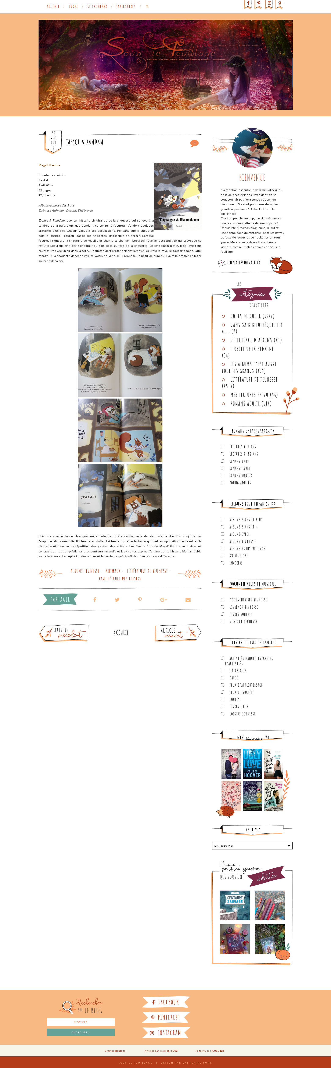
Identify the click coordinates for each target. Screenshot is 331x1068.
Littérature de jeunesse (147, 571)
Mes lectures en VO (250, 394)
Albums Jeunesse (85, 571)
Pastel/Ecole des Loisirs (120, 578)
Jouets (235, 699)
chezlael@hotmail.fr (244, 262)
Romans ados (239, 461)
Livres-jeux (239, 706)
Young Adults (240, 482)
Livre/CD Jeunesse (244, 607)
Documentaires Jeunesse (248, 599)
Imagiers (236, 563)
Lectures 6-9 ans (243, 446)
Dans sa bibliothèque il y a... (252, 328)
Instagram (165, 1032)
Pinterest (165, 1017)
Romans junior (241, 475)
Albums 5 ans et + (244, 527)
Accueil (53, 6)
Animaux (113, 571)
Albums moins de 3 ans (248, 548)
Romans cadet (240, 468)
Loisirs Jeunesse (243, 714)
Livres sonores (241, 614)
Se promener (97, 6)
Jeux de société (242, 692)
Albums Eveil (240, 534)
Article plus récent (168, 626)
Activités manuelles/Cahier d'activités (249, 661)
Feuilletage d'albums (251, 340)
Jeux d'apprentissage (246, 685)
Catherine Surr (197, 1062)
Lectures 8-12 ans (244, 454)
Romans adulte (245, 403)
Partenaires (126, 6)
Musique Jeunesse (244, 621)
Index (73, 6)
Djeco (234, 677)
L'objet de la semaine (252, 348)
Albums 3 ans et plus (246, 519)
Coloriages (238, 670)
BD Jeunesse (239, 555)
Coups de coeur (246, 316)
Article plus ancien (75, 626)
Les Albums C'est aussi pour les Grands (249, 367)
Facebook (165, 1002)
